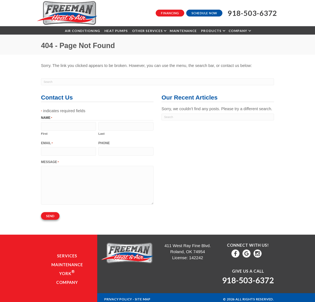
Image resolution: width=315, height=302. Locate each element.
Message (50, 161)
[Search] (157, 81)
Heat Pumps (116, 31)
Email (47, 143)
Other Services (147, 31)
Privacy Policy (118, 297)
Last (101, 133)
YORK (67, 270)
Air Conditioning (82, 31)
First (44, 133)
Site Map (142, 297)
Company (238, 31)
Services (67, 253)
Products (211, 31)
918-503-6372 (248, 278)
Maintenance (183, 31)
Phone (104, 142)
